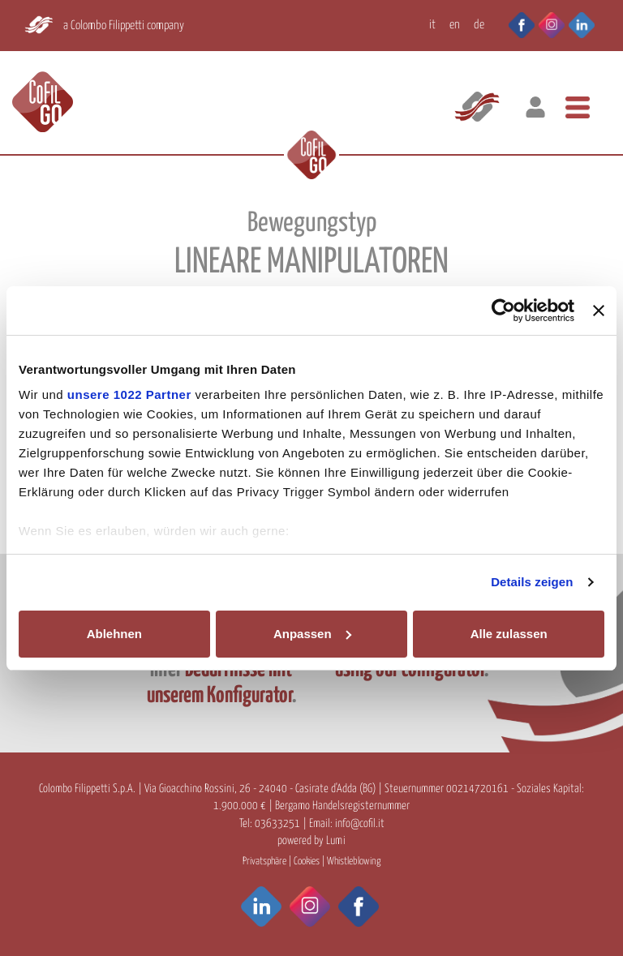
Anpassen (312, 634)
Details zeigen (532, 582)
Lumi (336, 841)
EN (454, 25)
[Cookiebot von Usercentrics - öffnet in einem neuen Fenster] (503, 310)
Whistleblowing (353, 861)
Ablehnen (114, 634)
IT (432, 25)
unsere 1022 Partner (129, 394)
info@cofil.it (360, 824)
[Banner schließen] (598, 310)
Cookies (307, 861)
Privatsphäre (264, 861)
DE (479, 25)
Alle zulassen (509, 634)
